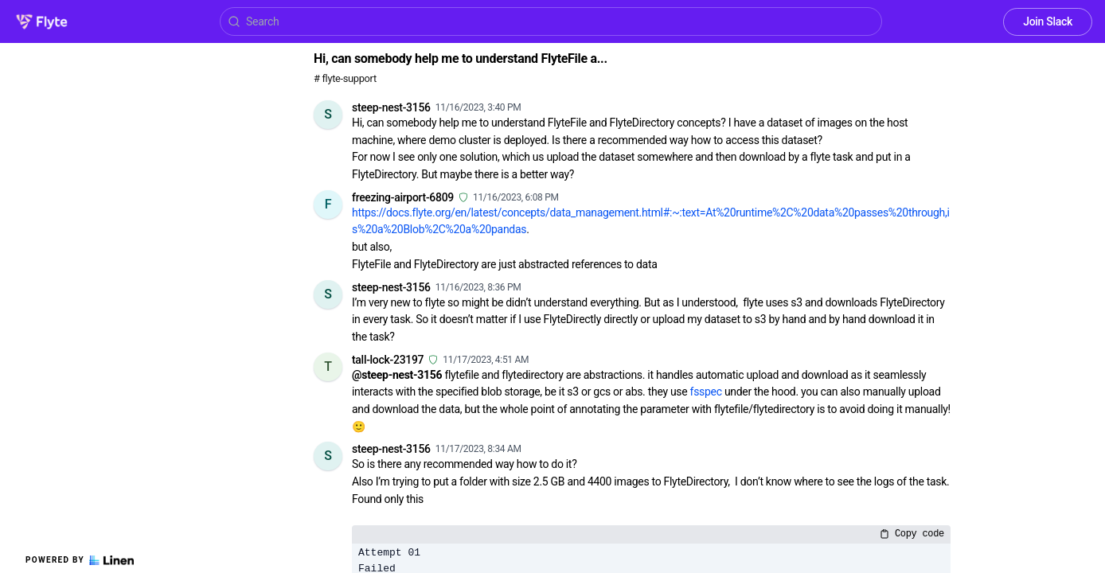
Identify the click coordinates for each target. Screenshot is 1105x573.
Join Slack (1047, 21)
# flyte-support (345, 78)
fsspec (706, 391)
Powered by (79, 560)
